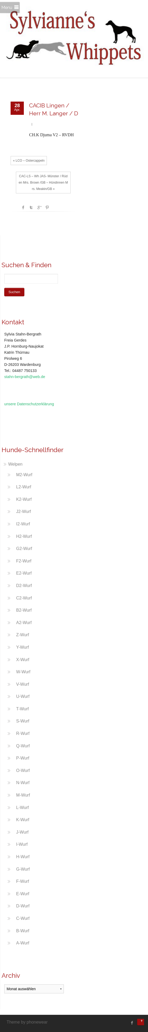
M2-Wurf (24, 474)
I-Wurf (22, 844)
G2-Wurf (24, 548)
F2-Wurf (23, 561)
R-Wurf (22, 733)
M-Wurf (23, 795)
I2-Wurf (23, 524)
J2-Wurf (23, 511)
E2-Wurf (24, 573)
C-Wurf (22, 918)
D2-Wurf (24, 585)
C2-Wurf (24, 598)
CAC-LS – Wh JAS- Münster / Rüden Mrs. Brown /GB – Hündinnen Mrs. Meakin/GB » (43, 182)
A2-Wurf (24, 622)
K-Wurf (22, 819)
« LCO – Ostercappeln (28, 160)
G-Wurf (23, 869)
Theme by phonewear (27, 1022)
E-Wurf (22, 894)
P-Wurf (22, 758)
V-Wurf (22, 684)
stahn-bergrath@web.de (24, 377)
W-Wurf (23, 672)
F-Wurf (22, 881)
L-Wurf (22, 807)
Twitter (31, 207)
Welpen (15, 464)
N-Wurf (22, 782)
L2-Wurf (23, 487)
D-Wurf (22, 906)
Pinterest (47, 207)
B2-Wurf (24, 610)
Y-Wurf (22, 647)
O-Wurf (23, 770)
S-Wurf (22, 721)
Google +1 (39, 207)
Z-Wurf (22, 635)
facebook (23, 207)
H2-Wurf (24, 536)
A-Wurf (22, 943)
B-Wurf (22, 931)
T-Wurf (22, 709)
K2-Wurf (24, 499)
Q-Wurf (23, 746)
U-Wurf (22, 696)
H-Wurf (22, 856)
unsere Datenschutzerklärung (29, 404)
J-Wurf (22, 832)
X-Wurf (22, 659)
